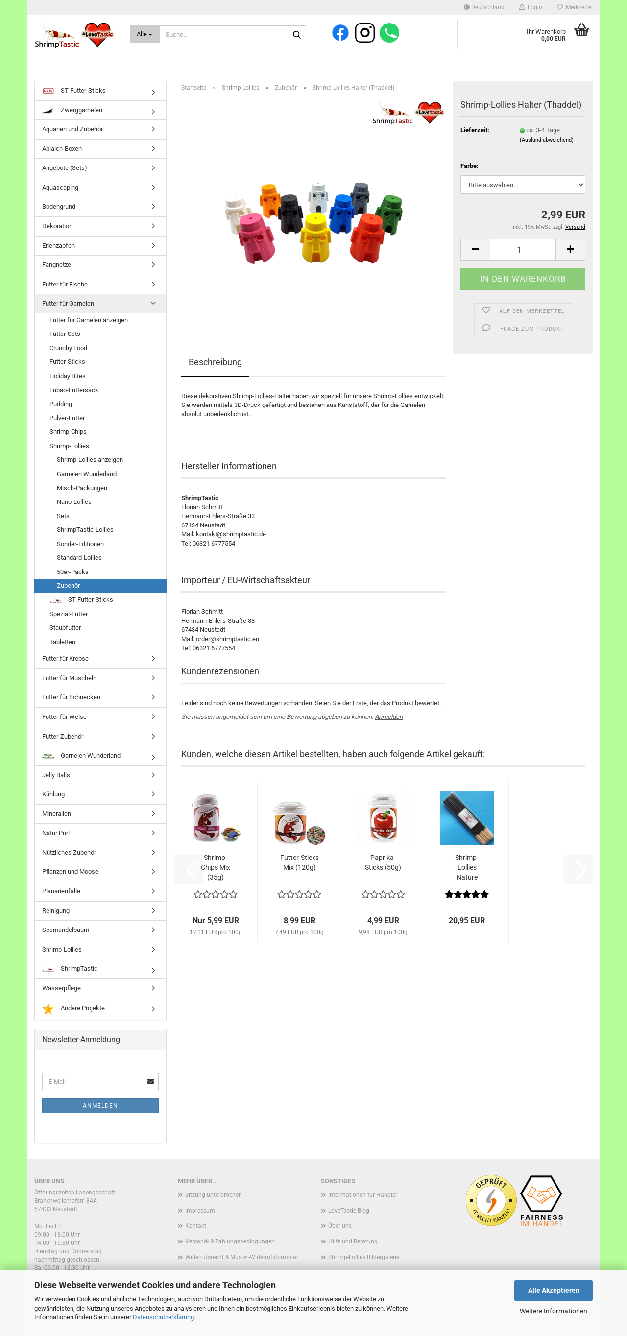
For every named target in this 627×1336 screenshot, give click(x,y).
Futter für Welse (64, 716)
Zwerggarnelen (72, 110)
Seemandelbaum (65, 929)
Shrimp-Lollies (69, 446)
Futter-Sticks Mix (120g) (299, 862)
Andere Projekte (73, 1009)
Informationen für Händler (362, 1195)
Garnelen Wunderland (87, 473)
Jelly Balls (56, 775)
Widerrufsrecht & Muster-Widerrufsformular (241, 1257)
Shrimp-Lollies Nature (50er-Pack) (467, 868)
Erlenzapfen (58, 245)
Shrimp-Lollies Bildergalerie (363, 1257)
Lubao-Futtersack (73, 390)
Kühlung (53, 794)
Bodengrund (58, 206)
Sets (63, 516)
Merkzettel (575, 7)
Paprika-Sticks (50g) (383, 862)
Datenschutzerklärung (163, 1317)
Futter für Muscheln (69, 678)
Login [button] (530, 7)
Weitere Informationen (553, 1311)
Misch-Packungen (82, 488)
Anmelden (389, 716)
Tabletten (62, 641)
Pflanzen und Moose (70, 871)
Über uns (340, 1225)
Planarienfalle (61, 891)
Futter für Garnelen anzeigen (88, 320)
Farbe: (469, 165)
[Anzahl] (523, 250)
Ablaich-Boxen (62, 148)
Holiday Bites (67, 376)
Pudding (60, 403)
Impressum (200, 1210)
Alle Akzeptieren (553, 1290)
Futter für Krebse (65, 658)
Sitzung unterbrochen (213, 1195)
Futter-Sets (64, 333)
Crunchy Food (68, 348)
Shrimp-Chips (68, 431)
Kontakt (195, 1225)
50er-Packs (73, 571)
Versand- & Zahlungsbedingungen (230, 1241)
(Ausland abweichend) (547, 140)
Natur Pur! (56, 832)
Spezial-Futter (68, 614)
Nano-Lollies (74, 501)
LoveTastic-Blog (348, 1210)
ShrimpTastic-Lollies (85, 529)
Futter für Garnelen (68, 303)
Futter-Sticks (67, 361)
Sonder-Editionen (80, 544)
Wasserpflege (61, 988)
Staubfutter (65, 627)
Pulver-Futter (67, 418)
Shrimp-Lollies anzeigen (90, 459)
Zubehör (68, 585)
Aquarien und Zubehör (72, 129)
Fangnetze (56, 264)
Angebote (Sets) (64, 167)
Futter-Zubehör (62, 736)
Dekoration (57, 226)
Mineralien (56, 813)
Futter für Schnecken (71, 697)
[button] (484, 7)
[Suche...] (145, 34)
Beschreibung (215, 362)
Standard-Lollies (79, 557)
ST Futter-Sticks (74, 91)
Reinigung (56, 910)
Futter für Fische (65, 284)
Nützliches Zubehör (69, 852)
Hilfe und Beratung (353, 1241)
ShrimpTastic (69, 968)
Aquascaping (60, 187)
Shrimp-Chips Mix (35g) (215, 867)
